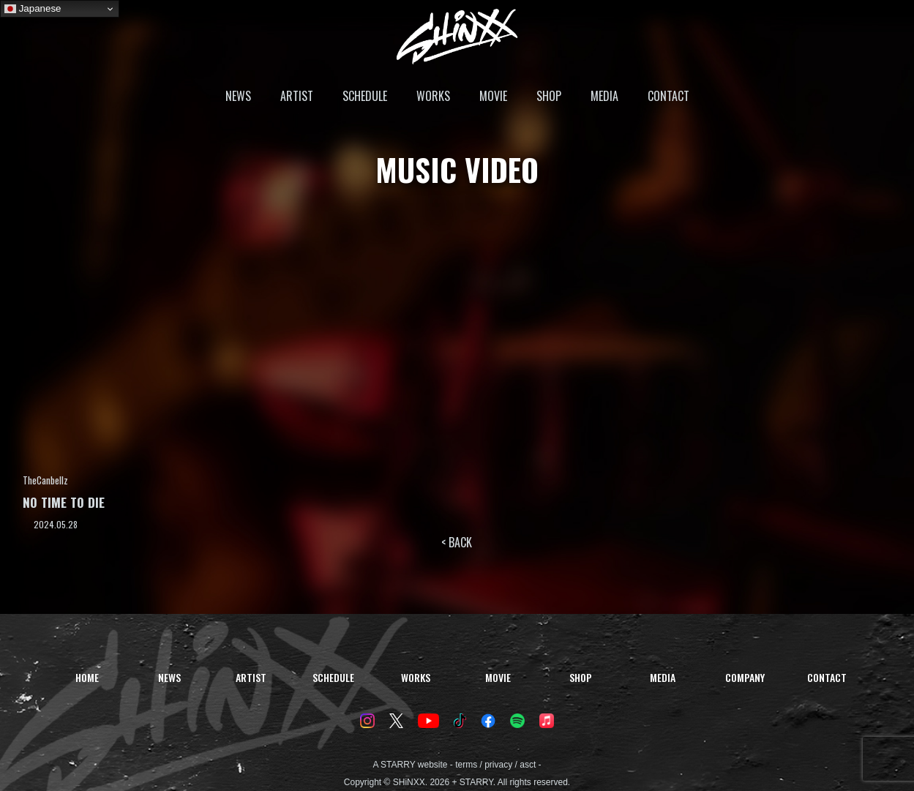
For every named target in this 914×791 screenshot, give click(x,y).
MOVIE (493, 96)
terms (466, 765)
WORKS (433, 96)
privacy (498, 765)
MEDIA (604, 96)
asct (528, 765)
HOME (87, 677)
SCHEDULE (364, 96)
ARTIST (296, 96)
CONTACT (668, 96)
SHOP (548, 96)
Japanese (32, 9)
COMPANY (745, 677)
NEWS (238, 96)
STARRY (398, 765)
